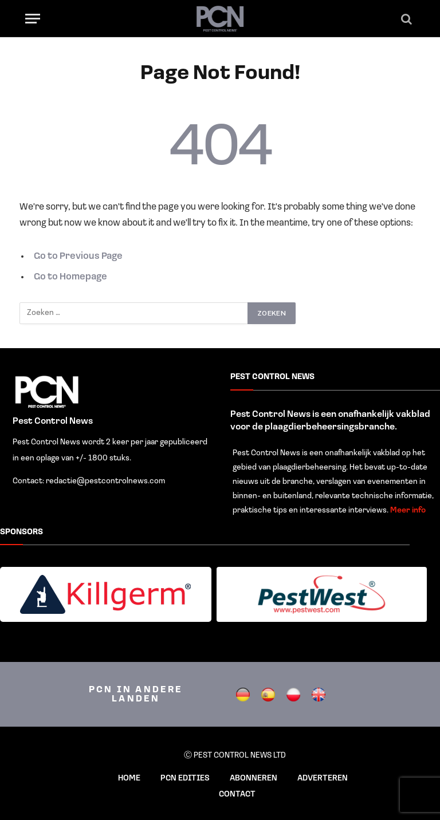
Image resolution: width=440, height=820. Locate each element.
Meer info (408, 510)
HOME (129, 778)
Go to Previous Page (78, 256)
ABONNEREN (253, 778)
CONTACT (237, 794)
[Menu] (32, 18)
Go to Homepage (70, 277)
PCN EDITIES (185, 778)
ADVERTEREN (322, 778)
